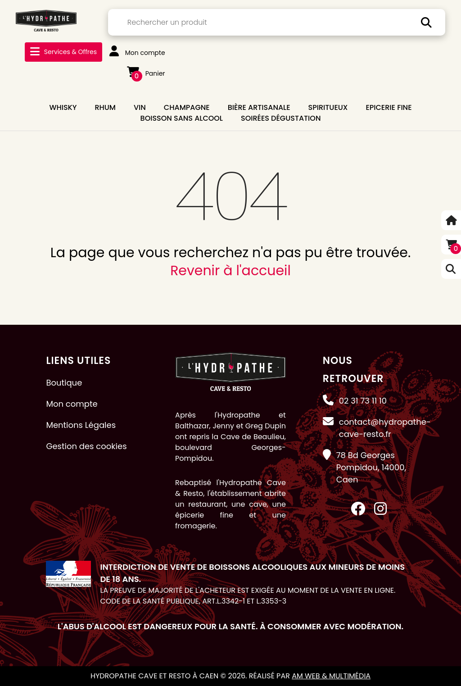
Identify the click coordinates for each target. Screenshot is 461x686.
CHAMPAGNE (187, 107)
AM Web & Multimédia (331, 676)
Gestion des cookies (86, 446)
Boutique (64, 382)
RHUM (105, 107)
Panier (146, 73)
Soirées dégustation (281, 118)
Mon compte (137, 52)
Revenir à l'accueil (230, 270)
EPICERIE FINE (388, 107)
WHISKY (63, 107)
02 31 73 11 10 (363, 400)
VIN (140, 107)
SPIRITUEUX (328, 107)
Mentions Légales (81, 425)
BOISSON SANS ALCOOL (181, 118)
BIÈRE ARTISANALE (259, 107)
